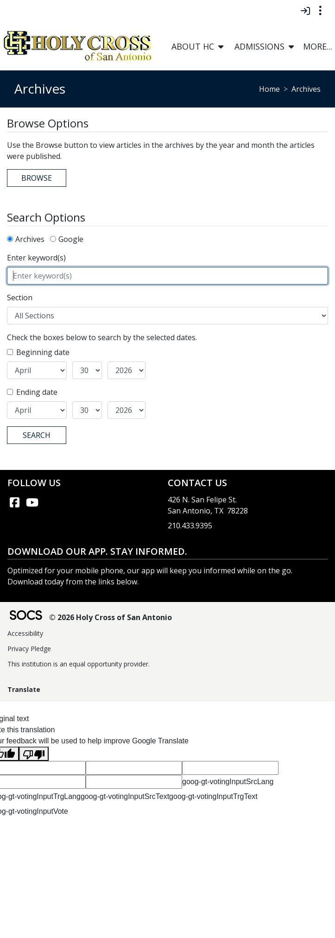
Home (269, 89)
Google (70, 239)
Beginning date (43, 352)
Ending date (36, 392)
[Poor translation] (34, 754)
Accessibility (25, 633)
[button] (221, 47)
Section (19, 297)
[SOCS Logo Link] (25, 616)
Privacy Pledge (29, 648)
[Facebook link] (14, 502)
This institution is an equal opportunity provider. (78, 663)
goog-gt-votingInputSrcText (125, 796)
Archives (29, 239)
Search (37, 435)
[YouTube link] (32, 502)
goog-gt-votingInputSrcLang (227, 782)
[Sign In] (305, 10)
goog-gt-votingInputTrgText (213, 796)
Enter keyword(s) (36, 258)
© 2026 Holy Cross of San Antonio (110, 617)
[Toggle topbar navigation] (320, 11)
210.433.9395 (190, 525)
